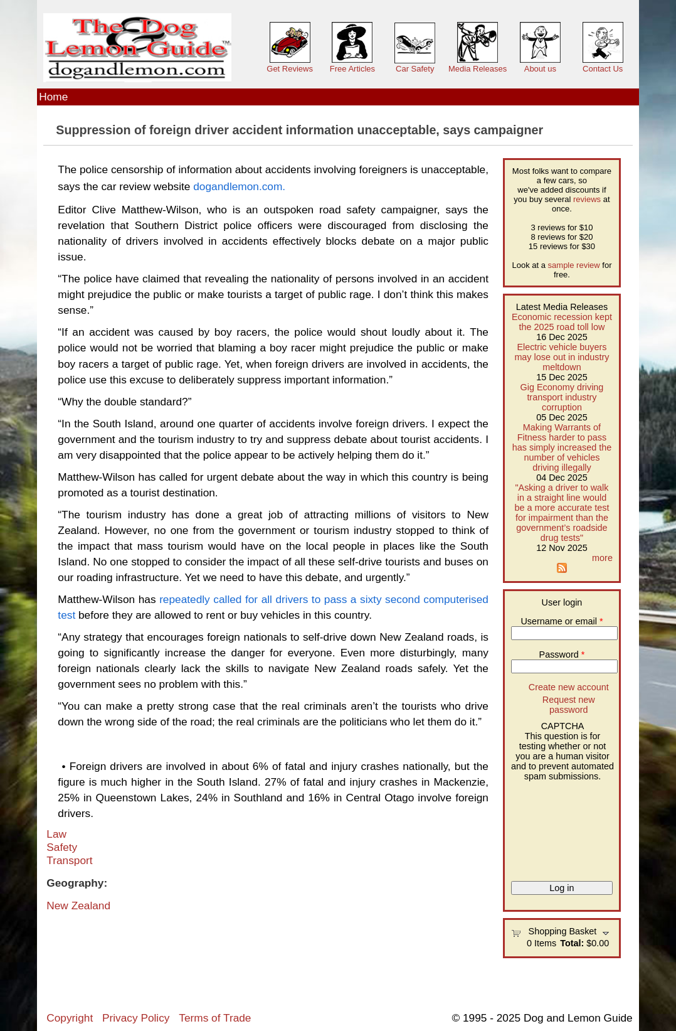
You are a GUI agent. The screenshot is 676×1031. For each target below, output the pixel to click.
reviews (587, 199)
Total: (572, 943)
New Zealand (78, 905)
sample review (574, 265)
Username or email (561, 621)
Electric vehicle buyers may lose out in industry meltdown (561, 357)
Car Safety (415, 68)
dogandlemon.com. (239, 186)
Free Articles (352, 68)
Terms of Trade (215, 1018)
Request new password (568, 705)
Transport (69, 860)
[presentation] (562, 826)
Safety (61, 847)
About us (540, 68)
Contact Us (603, 68)
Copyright (69, 1018)
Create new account (569, 687)
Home (53, 96)
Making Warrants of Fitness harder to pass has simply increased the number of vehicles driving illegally (561, 447)
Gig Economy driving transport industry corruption (562, 397)
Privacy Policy (135, 1018)
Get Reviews (290, 68)
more (602, 558)
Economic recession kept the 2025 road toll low (562, 322)
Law (56, 834)
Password (562, 654)
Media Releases (477, 68)
